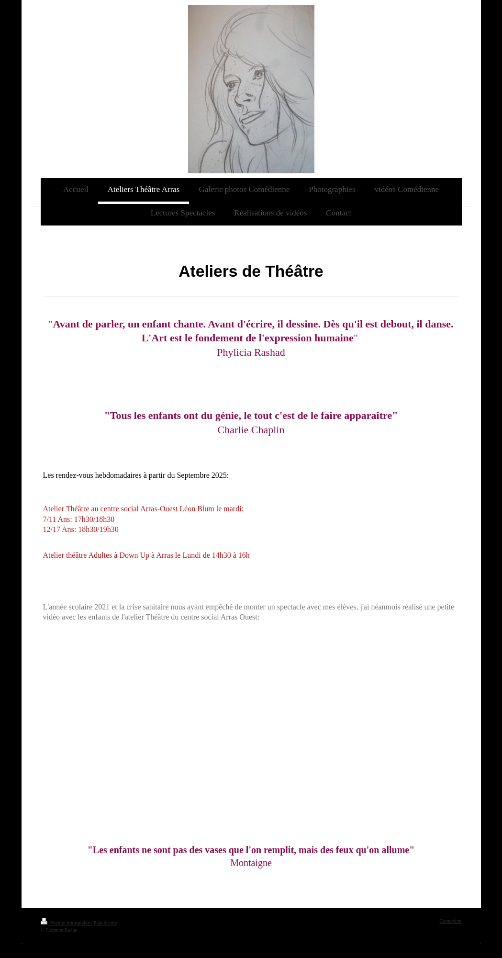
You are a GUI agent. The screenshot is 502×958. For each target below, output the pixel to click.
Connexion (450, 921)
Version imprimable (66, 922)
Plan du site (105, 922)
